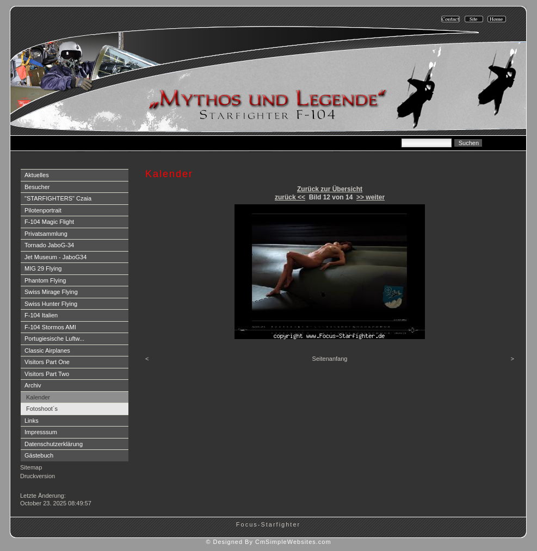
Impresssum (40, 432)
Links (31, 420)
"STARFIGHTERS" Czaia (57, 198)
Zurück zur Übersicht (329, 189)
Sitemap (31, 467)
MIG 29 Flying (42, 268)
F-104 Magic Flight (49, 221)
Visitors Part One (47, 362)
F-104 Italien (41, 315)
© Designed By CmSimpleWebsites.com (268, 542)
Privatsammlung (45, 233)
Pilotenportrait (42, 210)
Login (28, 486)
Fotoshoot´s (42, 408)
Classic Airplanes (47, 350)
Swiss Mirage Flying (51, 292)
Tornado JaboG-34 (49, 245)
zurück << (290, 197)
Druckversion (37, 476)
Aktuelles (36, 175)
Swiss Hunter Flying (50, 303)
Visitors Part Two (46, 374)
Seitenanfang (330, 358)
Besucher (37, 187)
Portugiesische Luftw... (54, 338)
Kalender (38, 397)
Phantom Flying (45, 280)
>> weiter (370, 197)
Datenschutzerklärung (53, 444)
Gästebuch (38, 455)
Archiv (32, 385)
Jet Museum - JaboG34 (55, 257)
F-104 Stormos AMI (50, 327)
